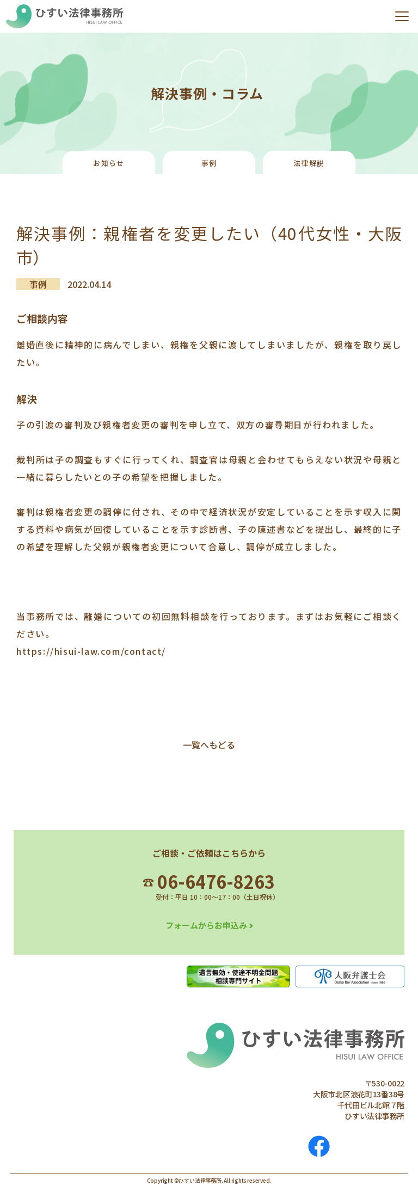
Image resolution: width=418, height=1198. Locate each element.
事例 (209, 163)
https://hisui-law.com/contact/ (91, 651)
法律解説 (308, 163)
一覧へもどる (209, 744)
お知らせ (108, 163)
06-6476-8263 (209, 881)
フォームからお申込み (206, 925)
